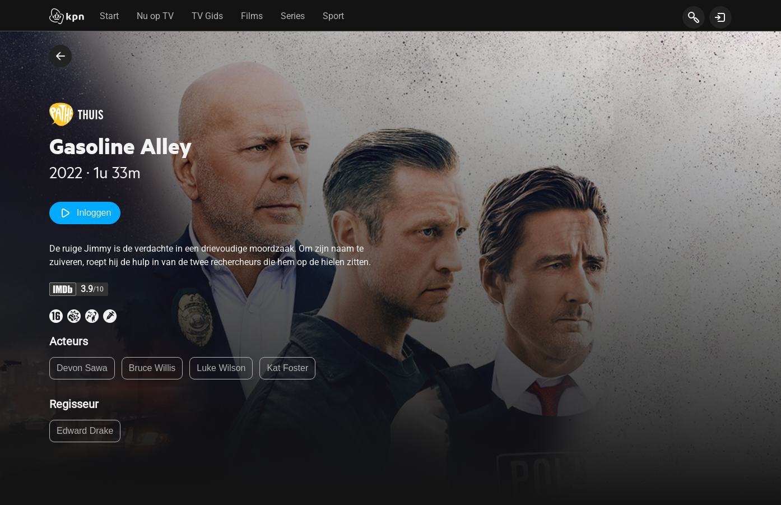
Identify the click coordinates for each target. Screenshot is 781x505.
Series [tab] (293, 16)
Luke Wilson (221, 368)
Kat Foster (287, 368)
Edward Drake (85, 430)
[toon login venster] (720, 17)
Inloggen (85, 213)
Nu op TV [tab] (155, 16)
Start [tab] (109, 16)
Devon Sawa (82, 368)
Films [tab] (252, 16)
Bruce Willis (152, 368)
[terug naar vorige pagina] (60, 56)
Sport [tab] (333, 16)
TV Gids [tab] (207, 16)
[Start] (66, 17)
